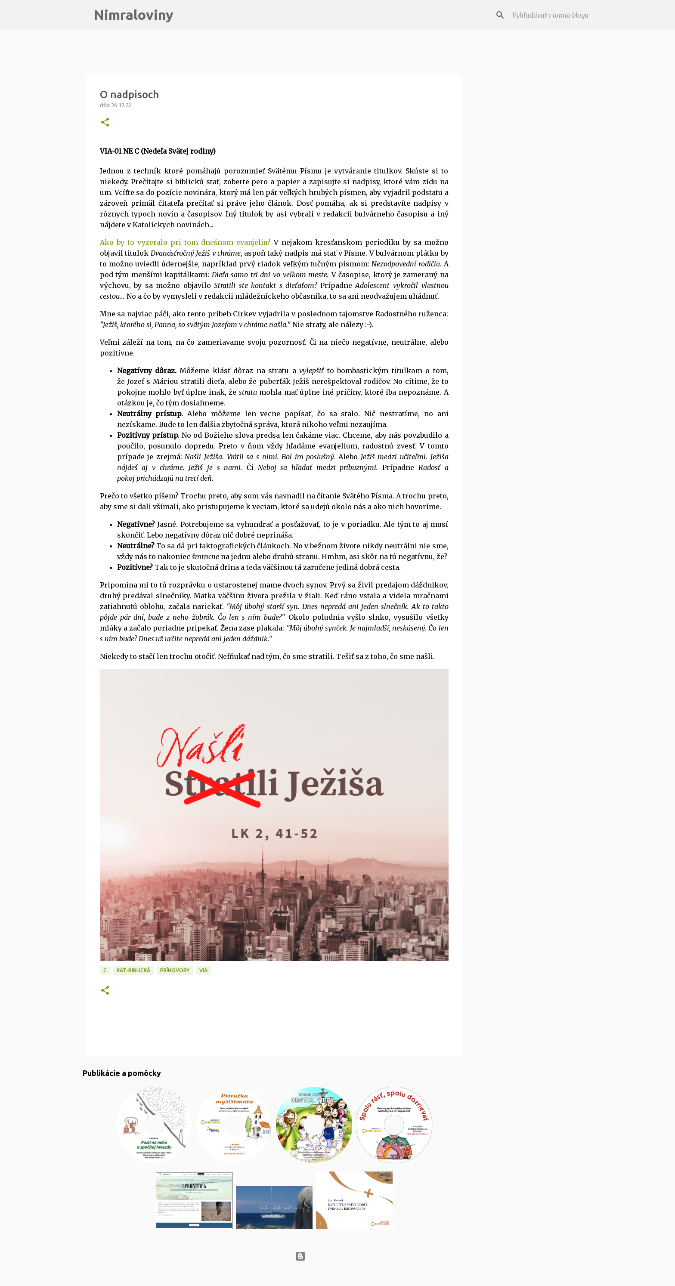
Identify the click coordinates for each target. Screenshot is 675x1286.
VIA (203, 970)
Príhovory (174, 970)
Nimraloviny (133, 14)
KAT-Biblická (133, 970)
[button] (105, 123)
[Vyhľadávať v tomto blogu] (554, 15)
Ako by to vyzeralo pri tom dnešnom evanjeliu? (185, 242)
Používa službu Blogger (337, 1256)
